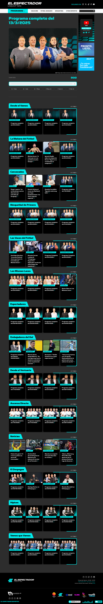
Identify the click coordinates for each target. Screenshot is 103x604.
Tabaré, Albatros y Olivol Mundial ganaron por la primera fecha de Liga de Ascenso (68, 457)
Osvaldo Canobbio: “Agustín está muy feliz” (51, 191)
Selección (34, 11)
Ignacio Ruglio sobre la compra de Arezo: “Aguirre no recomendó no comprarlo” (51, 160)
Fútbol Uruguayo (46, 11)
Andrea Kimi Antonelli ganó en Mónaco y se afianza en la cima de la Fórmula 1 (33, 457)
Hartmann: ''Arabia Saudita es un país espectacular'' (51, 356)
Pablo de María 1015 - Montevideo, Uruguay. (86, 581)
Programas (18, 11)
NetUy (93, 583)
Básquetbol (59, 11)
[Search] (87, 11)
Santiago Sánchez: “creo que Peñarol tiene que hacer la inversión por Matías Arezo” (17, 259)
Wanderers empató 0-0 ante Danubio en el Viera (51, 455)
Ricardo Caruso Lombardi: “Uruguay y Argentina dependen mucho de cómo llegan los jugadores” (34, 261)
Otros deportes (71, 11)
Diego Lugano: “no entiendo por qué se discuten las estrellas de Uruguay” (17, 193)
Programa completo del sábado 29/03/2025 (17, 356)
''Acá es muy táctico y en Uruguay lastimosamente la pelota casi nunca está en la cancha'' (68, 358)
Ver (73, 106)
